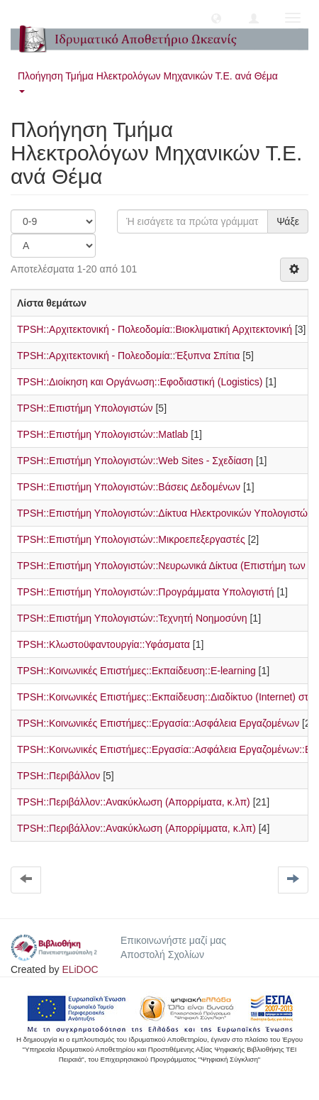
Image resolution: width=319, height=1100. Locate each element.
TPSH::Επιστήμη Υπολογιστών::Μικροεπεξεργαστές (131, 539)
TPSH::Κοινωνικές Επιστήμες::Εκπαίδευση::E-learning (136, 670)
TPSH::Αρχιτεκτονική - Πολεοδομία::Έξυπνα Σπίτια (128, 355)
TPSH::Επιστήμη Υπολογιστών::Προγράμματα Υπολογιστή (145, 592)
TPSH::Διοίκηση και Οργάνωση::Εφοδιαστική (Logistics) (140, 381)
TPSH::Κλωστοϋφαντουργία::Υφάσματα (103, 644)
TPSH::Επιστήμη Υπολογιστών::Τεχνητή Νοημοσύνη (132, 618)
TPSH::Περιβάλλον (58, 775)
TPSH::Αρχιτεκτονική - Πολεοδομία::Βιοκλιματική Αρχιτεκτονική (154, 329)
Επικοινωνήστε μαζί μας (173, 940)
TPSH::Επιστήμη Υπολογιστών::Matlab (102, 434)
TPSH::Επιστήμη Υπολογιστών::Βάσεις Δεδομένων (128, 487)
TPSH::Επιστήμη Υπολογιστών (85, 408)
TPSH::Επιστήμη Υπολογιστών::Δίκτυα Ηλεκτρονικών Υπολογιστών (165, 513)
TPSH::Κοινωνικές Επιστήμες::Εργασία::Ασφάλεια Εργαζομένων (158, 723)
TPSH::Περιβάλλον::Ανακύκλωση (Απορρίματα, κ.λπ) (133, 802)
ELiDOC (80, 969)
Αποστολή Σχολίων (162, 954)
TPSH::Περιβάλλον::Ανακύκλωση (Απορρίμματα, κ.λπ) (136, 828)
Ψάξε (287, 221)
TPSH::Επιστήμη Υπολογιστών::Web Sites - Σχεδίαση (135, 460)
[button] (216, 18)
